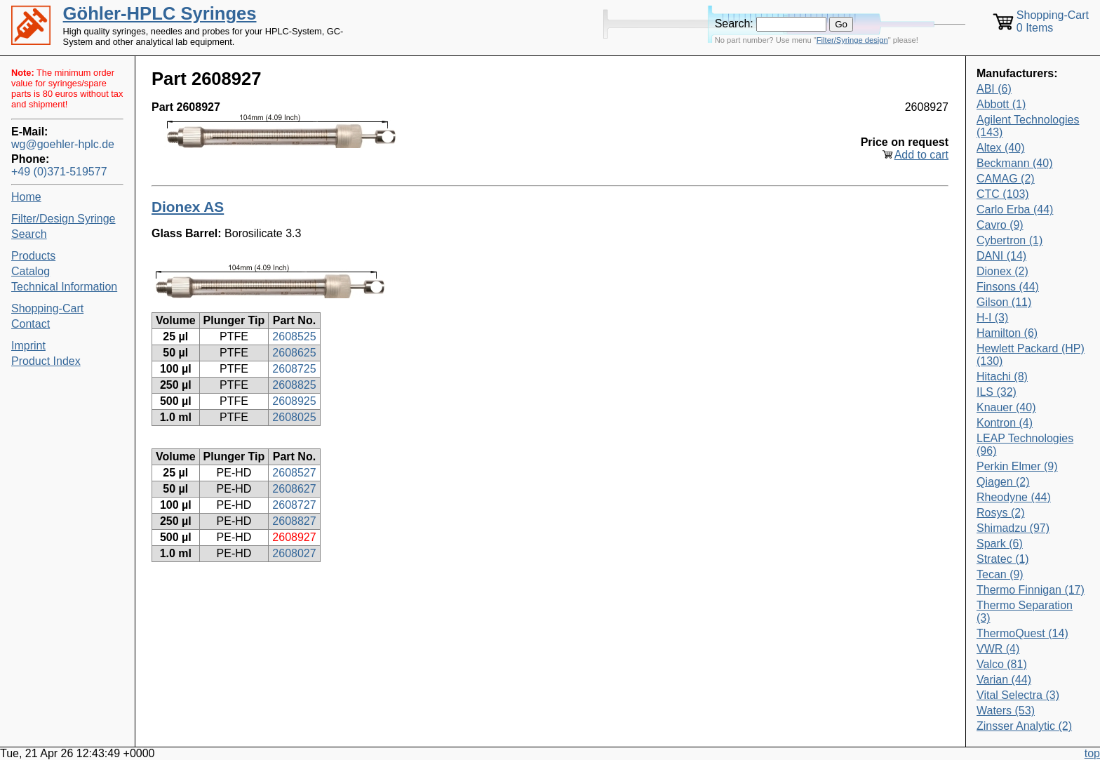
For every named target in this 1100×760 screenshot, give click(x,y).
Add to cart (921, 155)
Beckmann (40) (1015, 163)
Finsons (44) (1008, 287)
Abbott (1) (1001, 104)
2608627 (294, 489)
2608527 (294, 473)
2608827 (294, 521)
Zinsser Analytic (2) (1024, 726)
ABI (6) (994, 89)
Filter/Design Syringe (63, 219)
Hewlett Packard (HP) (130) (1031, 354)
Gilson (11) (1004, 302)
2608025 (294, 417)
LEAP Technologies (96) (1025, 444)
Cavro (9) (1000, 225)
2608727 (294, 505)
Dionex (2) (1002, 271)
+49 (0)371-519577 (59, 172)
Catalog (30, 271)
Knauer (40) (1006, 407)
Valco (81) (1002, 664)
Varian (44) (1004, 680)
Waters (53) (1006, 710)
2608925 (294, 401)
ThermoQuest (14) (1022, 633)
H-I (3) (992, 318)
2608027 (294, 553)
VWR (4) (998, 649)
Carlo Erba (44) (1015, 209)
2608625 (294, 353)
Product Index (46, 361)
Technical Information (64, 287)
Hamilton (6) (1007, 333)
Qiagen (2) (1003, 482)
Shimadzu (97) (1013, 528)
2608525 (294, 336)
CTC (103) (1003, 194)
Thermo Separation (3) (1025, 611)
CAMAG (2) (1006, 179)
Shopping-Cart (47, 308)
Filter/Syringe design (852, 40)
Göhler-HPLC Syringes (160, 13)
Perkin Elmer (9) (1017, 466)
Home (26, 197)
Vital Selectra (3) (1018, 695)
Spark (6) (1000, 543)
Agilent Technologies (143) (1028, 126)
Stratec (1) (1003, 559)
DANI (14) (1001, 256)
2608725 (294, 369)
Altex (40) (1000, 148)
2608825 (294, 385)
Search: (734, 23)
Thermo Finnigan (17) (1031, 590)
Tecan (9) (1000, 574)
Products (33, 256)
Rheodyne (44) (1014, 497)
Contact (30, 324)
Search (29, 234)
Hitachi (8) (1002, 376)
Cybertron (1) (1009, 240)
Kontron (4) (1005, 423)
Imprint (28, 346)
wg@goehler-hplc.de (62, 144)
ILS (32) (997, 392)
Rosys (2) (1000, 513)
